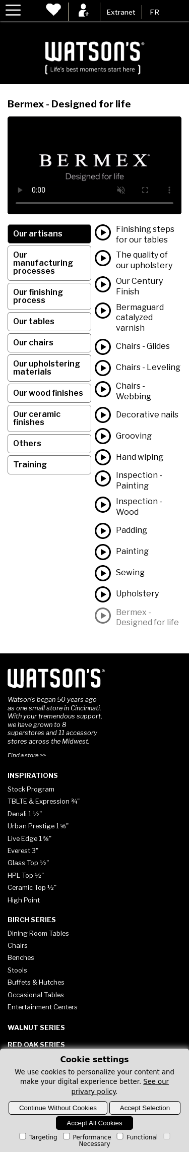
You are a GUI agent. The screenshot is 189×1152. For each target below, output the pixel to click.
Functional (136, 1137)
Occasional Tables (36, 995)
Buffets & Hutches (36, 982)
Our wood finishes (48, 393)
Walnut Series (36, 1027)
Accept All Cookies (94, 1123)
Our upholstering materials (46, 368)
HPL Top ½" (26, 875)
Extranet (121, 12)
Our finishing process (38, 296)
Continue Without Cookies (58, 1108)
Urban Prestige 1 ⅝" (38, 826)
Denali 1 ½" (25, 814)
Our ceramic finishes (36, 418)
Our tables (33, 321)
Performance (86, 1137)
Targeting (37, 1137)
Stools (17, 970)
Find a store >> (27, 755)
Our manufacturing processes (43, 263)
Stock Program (31, 789)
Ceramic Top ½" (32, 887)
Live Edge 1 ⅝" (29, 838)
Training (30, 464)
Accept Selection (145, 1108)
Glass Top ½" (28, 863)
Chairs (18, 945)
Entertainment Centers (43, 1007)
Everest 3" (23, 850)
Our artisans (37, 233)
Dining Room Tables (38, 933)
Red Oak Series (36, 1045)
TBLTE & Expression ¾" (44, 801)
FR (154, 12)
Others (27, 443)
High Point (24, 900)
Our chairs (33, 342)
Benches (21, 957)
